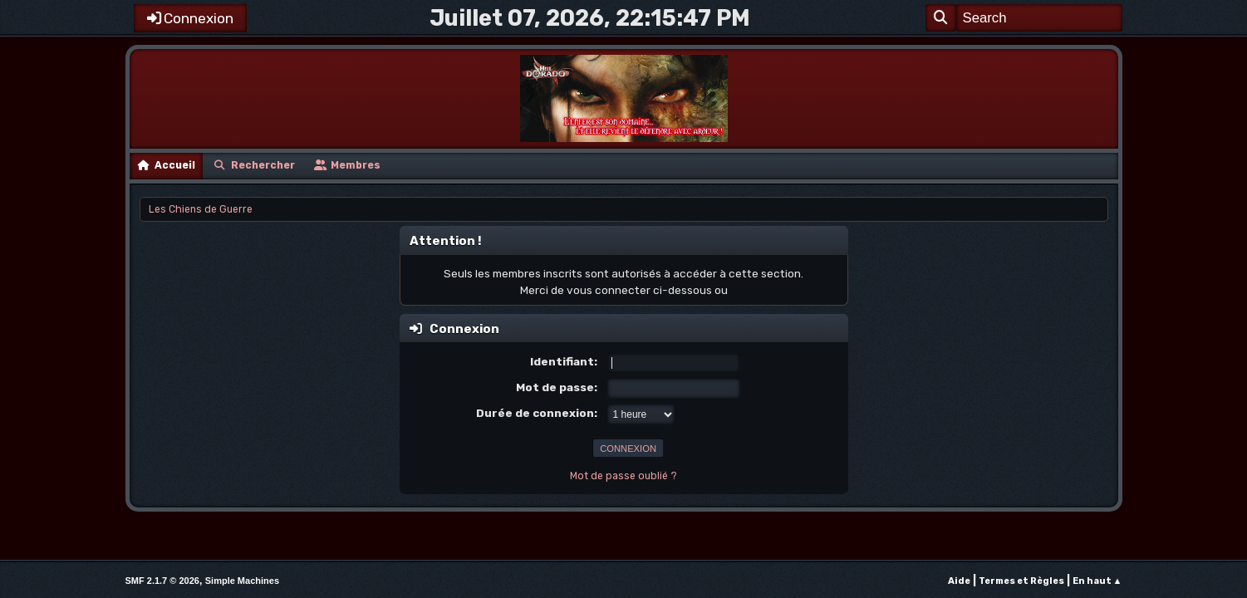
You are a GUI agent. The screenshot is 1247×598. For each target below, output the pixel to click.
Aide (959, 581)
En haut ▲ (1097, 581)
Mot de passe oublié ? (623, 476)
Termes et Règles (1021, 581)
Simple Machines (242, 581)
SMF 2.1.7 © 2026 (162, 581)
